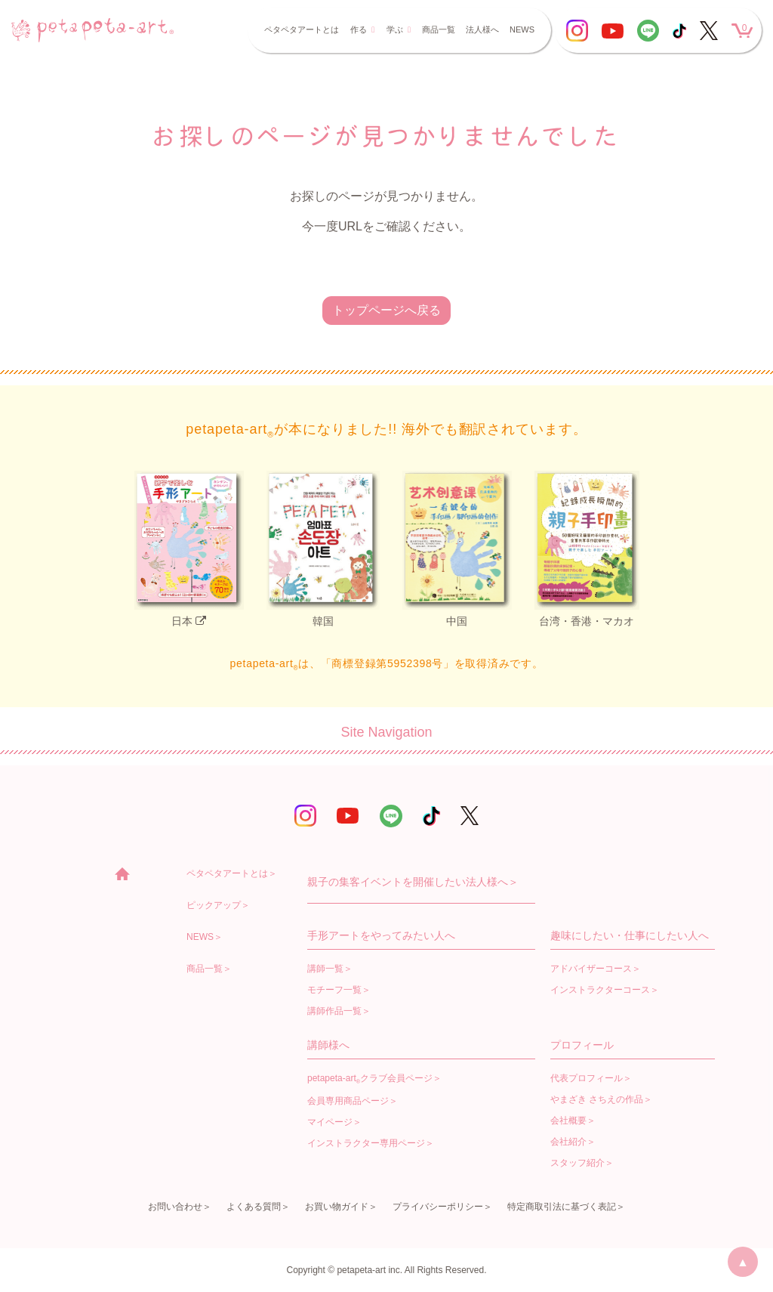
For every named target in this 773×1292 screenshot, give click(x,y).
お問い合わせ (175, 1206)
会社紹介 (568, 1141)
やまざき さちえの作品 (596, 1099)
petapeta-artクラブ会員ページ (370, 1079)
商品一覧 (438, 29)
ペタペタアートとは (301, 29)
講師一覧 (325, 968)
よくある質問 (253, 1206)
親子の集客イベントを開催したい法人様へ (407, 882)
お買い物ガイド (336, 1206)
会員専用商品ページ (348, 1101)
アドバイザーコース (591, 968)
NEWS (522, 29)
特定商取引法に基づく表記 (561, 1206)
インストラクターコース (600, 989)
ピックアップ (213, 905)
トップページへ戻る (386, 310)
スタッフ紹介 (577, 1163)
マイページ (330, 1122)
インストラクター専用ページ (366, 1143)
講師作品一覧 (334, 1011)
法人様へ (482, 29)
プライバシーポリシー (438, 1206)
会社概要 (568, 1120)
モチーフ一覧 (334, 989)
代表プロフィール (586, 1078)
